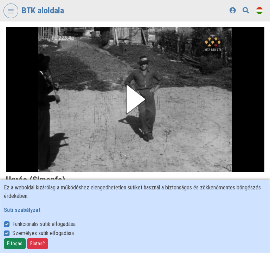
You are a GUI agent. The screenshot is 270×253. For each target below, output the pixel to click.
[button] (135, 99)
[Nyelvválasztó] (259, 10)
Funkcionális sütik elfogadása (44, 224)
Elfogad (14, 243)
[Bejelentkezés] (233, 10)
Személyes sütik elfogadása (43, 233)
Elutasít (37, 243)
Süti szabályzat (22, 210)
